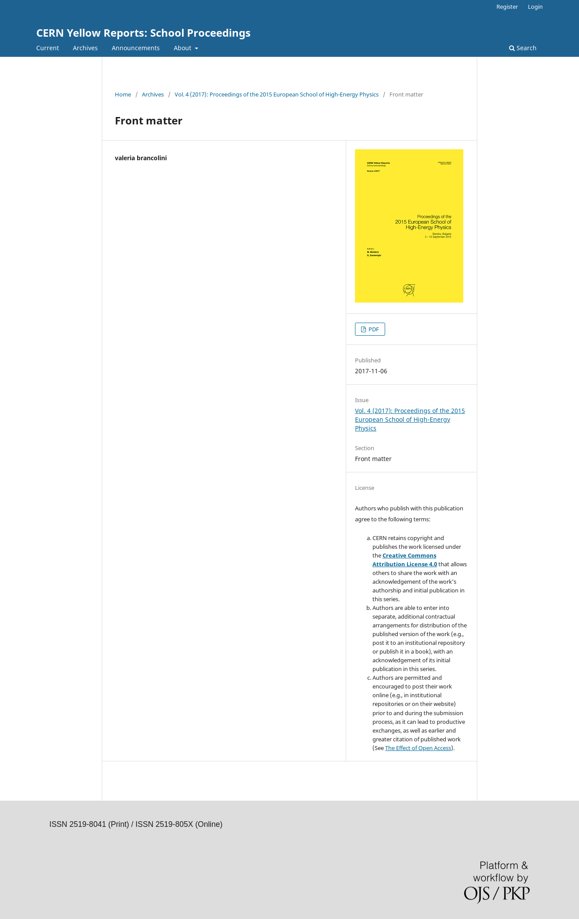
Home (123, 94)
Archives (85, 48)
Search (523, 48)
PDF (373, 329)
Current (47, 48)
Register (507, 6)
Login (535, 6)
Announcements (136, 48)
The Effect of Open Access (418, 748)
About (183, 48)
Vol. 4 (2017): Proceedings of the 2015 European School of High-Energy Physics (277, 94)
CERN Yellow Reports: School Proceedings (143, 32)
